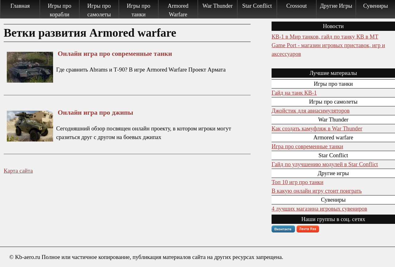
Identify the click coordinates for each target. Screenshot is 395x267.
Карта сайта (18, 170)
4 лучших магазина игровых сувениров (319, 208)
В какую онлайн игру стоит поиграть (317, 190)
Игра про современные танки (307, 146)
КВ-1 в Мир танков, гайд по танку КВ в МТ (325, 36)
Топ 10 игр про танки (297, 182)
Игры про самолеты (99, 10)
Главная (20, 5)
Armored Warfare (178, 10)
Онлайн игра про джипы (95, 112)
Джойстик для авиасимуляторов (311, 110)
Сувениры (375, 5)
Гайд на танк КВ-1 (294, 92)
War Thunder (217, 5)
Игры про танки (138, 10)
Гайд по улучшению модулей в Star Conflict (325, 164)
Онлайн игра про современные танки (115, 53)
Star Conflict (257, 5)
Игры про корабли (59, 10)
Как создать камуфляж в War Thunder (317, 128)
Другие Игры (336, 5)
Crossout (296, 5)
